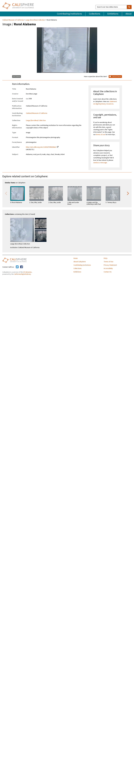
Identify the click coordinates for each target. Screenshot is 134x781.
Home (76, 258)
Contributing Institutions (69, 14)
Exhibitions (112, 14)
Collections (94, 14)
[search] (129, 7)
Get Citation (16, 76)
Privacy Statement (110, 265)
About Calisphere (80, 262)
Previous (6, 193)
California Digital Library (22, 274)
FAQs (105, 258)
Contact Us (108, 272)
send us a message (100, 162)
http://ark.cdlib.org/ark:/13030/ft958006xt (41, 147)
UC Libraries (27, 272)
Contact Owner (115, 76)
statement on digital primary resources (105, 102)
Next (128, 193)
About (129, 14)
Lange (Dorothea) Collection (35, 20)
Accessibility (108, 268)
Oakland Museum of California (13, 20)
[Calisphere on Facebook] (21, 267)
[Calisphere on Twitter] (17, 267)
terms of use (100, 134)
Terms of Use (108, 262)
